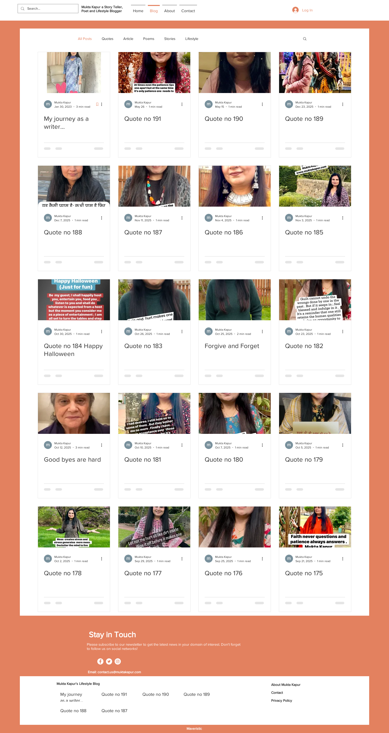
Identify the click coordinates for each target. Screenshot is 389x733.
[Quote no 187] (154, 186)
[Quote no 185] (315, 186)
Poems (148, 38)
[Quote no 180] (235, 413)
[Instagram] (118, 661)
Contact (277, 693)
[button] (304, 39)
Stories (169, 38)
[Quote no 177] (154, 527)
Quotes (107, 38)
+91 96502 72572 (114, 668)
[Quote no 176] (235, 527)
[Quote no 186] (235, 186)
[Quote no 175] (315, 527)
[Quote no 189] (315, 72)
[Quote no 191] (154, 72)
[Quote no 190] (235, 72)
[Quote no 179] (315, 413)
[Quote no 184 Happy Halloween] (74, 299)
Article (128, 38)
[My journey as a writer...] (74, 72)
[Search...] (47, 8)
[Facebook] (100, 661)
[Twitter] (109, 661)
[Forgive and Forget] (235, 299)
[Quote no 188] (74, 186)
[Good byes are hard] (74, 413)
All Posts (85, 38)
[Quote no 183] (154, 299)
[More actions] (103, 104)
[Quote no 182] (315, 299)
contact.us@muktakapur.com (119, 672)
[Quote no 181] (154, 413)
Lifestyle (191, 38)
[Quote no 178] (74, 527)
